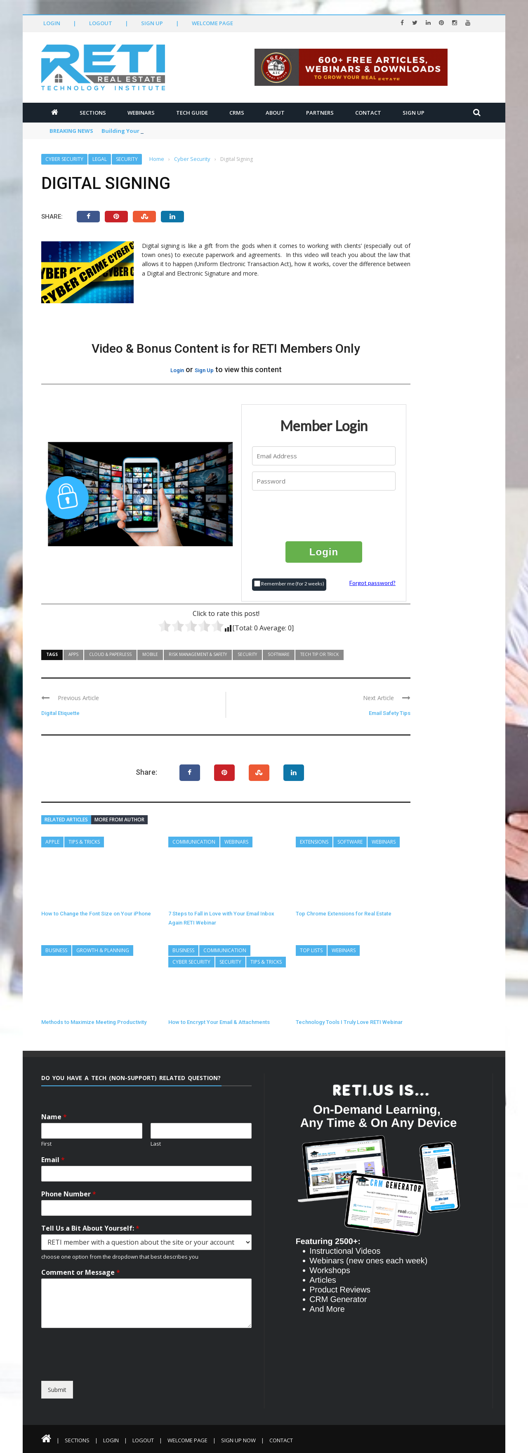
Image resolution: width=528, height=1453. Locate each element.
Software (279, 654)
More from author (119, 819)
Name (54, 1117)
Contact (368, 112)
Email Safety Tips (389, 713)
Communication (193, 841)
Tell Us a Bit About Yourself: (90, 1228)
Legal (99, 159)
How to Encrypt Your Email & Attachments (219, 1022)
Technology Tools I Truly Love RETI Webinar (349, 1022)
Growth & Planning (102, 950)
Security (127, 159)
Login (51, 23)
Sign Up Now (238, 1440)
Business (56, 950)
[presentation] (324, 515)
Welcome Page (212, 23)
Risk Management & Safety (198, 654)
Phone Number (68, 1194)
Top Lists (311, 950)
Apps (73, 654)
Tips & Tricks (84, 841)
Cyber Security (64, 159)
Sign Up (152, 23)
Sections (93, 112)
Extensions (314, 841)
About (275, 112)
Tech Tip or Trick (319, 654)
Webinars (141, 112)
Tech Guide (192, 112)
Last (156, 1143)
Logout (100, 23)
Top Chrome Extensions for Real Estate (343, 913)
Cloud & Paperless (110, 654)
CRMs (236, 112)
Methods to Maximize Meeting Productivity (93, 1022)
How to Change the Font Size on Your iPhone (96, 913)
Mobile (150, 654)
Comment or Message (80, 1272)
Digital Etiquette (60, 713)
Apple (52, 841)
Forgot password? (372, 582)
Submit (57, 1390)
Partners (320, 112)
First (46, 1143)
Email (53, 1160)
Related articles (66, 819)
